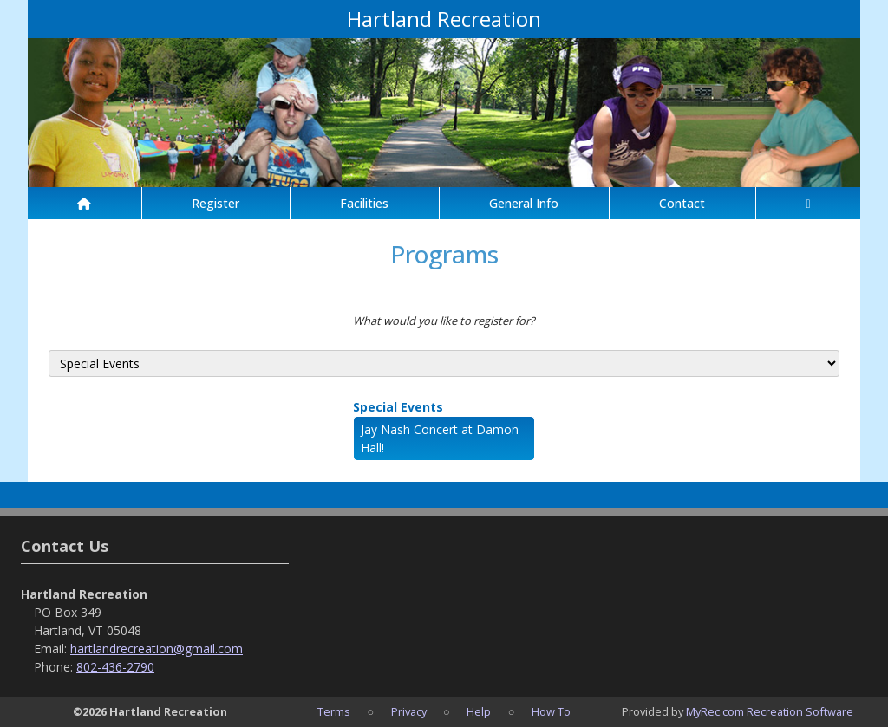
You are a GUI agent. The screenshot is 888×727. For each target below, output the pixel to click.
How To (551, 711)
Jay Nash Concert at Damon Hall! (440, 438)
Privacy (409, 711)
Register (215, 203)
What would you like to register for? (444, 320)
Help (479, 711)
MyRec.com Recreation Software (769, 711)
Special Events (398, 407)
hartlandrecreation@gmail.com (156, 648)
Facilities (364, 203)
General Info (523, 203)
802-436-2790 (115, 667)
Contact (682, 203)
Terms (333, 711)
